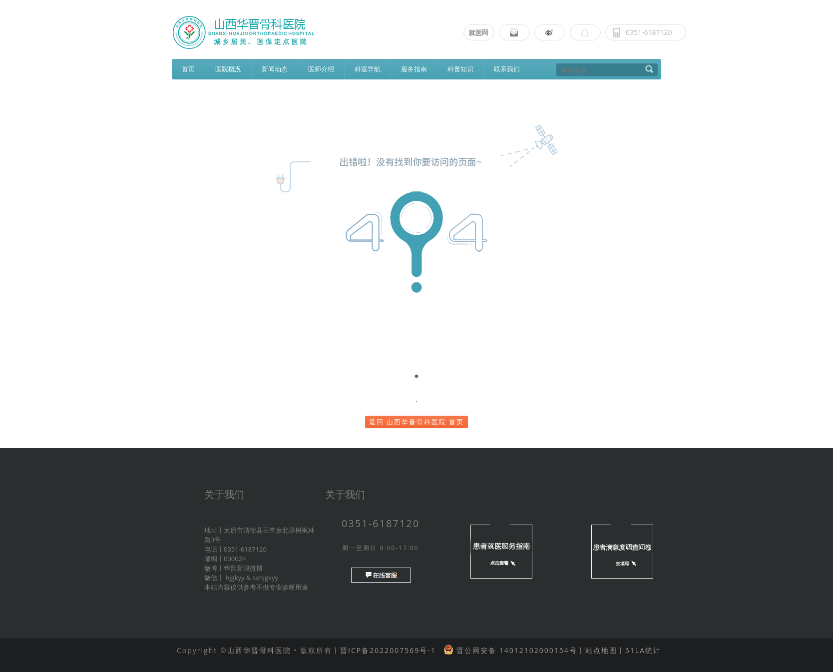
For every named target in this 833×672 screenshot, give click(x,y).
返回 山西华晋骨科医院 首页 (416, 421)
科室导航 (368, 68)
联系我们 (507, 68)
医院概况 (228, 68)
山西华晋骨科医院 (259, 650)
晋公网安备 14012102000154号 (515, 650)
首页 (188, 68)
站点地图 (601, 650)
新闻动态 (275, 68)
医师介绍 (321, 68)
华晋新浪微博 (243, 568)
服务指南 (414, 68)
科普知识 (460, 68)
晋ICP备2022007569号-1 (388, 650)
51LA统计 (643, 650)
